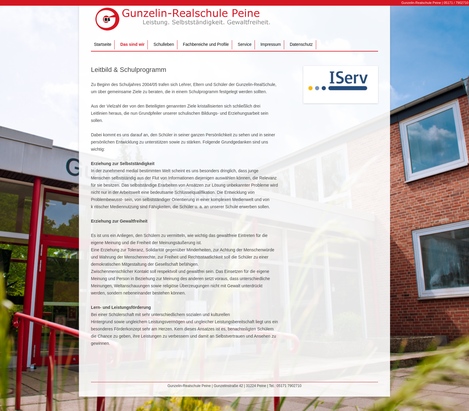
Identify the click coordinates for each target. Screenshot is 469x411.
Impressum (271, 44)
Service (245, 44)
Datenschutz (301, 44)
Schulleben (163, 44)
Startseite (102, 44)
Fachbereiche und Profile (206, 44)
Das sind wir (132, 44)
